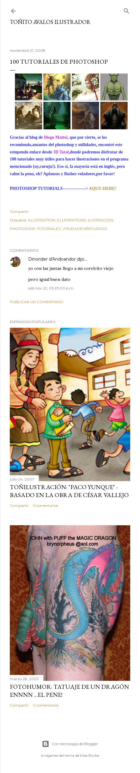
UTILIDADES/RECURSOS (84, 228)
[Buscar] (126, 10)
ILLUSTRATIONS (71, 220)
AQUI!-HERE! (102, 188)
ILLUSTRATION (41, 220)
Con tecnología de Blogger (70, 744)
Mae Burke (89, 755)
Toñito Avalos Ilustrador (50, 21)
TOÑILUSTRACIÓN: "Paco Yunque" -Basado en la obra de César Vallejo (69, 491)
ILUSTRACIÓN (100, 220)
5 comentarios (45, 505)
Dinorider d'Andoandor (52, 259)
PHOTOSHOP (22, 228)
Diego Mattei (55, 137)
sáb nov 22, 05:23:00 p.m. (51, 288)
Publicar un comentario (36, 302)
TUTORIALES (49, 228)
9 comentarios (45, 705)
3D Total (60, 152)
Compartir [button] (19, 211)
